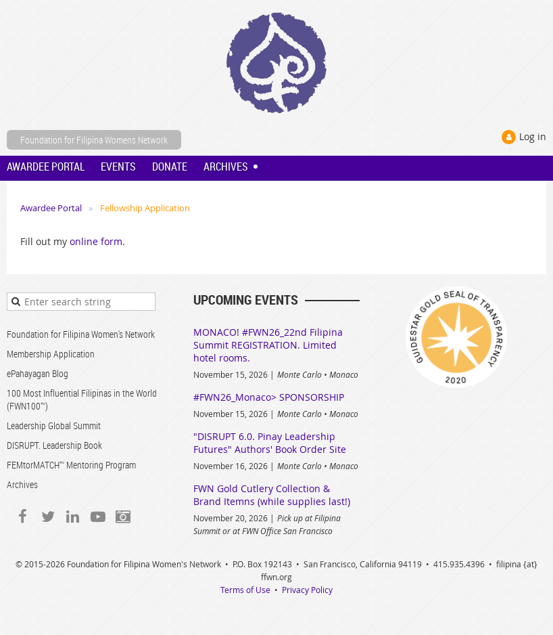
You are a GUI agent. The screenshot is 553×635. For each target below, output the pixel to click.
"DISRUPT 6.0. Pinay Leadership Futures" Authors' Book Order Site (269, 443)
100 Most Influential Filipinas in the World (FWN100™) (82, 399)
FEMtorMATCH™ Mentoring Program (71, 464)
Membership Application (51, 353)
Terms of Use (245, 589)
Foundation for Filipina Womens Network (94, 139)
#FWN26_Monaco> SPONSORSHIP (268, 397)
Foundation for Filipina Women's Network (81, 334)
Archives (22, 484)
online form (96, 241)
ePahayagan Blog (37, 373)
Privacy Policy (307, 589)
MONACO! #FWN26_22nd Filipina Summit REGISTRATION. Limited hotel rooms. (268, 345)
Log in (532, 136)
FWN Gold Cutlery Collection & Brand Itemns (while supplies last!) (271, 495)
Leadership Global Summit (54, 425)
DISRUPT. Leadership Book (54, 445)
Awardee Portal (51, 208)
